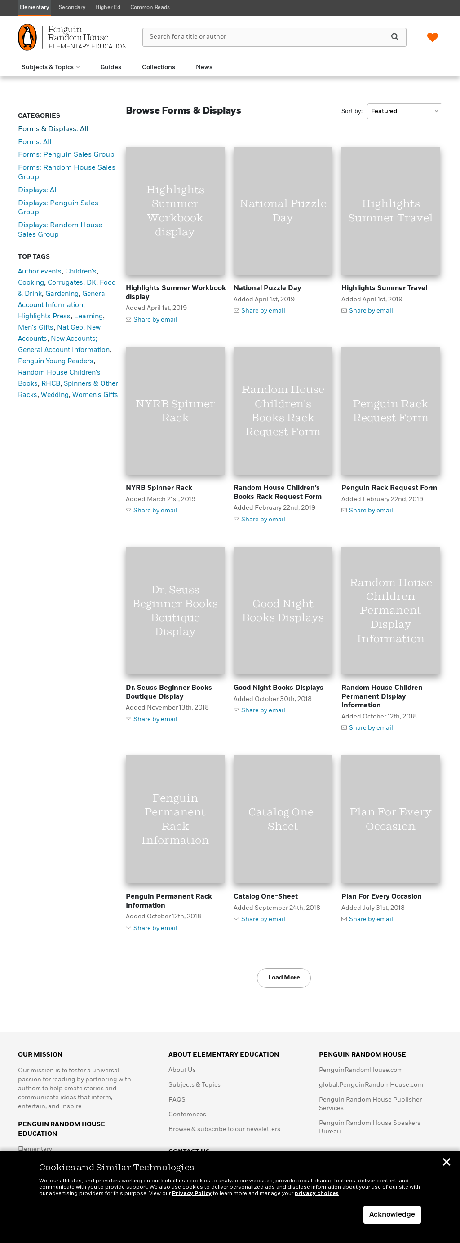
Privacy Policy (192, 1193)
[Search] (395, 36)
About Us (182, 1070)
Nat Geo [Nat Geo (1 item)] (70, 327)
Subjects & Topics (194, 1085)
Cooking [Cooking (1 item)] (31, 282)
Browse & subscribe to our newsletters (224, 1129)
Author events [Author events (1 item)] (40, 271)
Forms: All (34, 142)
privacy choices (317, 1193)
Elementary (35, 1149)
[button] (50, 67)
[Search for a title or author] (274, 37)
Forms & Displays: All (53, 129)
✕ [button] (446, 1163)
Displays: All (38, 190)
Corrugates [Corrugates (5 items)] (65, 282)
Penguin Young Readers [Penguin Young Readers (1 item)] (55, 361)
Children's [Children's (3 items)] (81, 271)
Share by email (155, 320)
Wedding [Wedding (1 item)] (55, 395)
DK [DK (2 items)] (91, 282)
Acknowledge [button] (392, 1214)
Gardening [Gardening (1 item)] (62, 294)
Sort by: (352, 112)
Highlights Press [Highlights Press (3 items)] (44, 316)
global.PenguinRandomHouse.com (371, 1085)
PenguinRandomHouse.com (361, 1070)
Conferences (187, 1114)
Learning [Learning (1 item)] (88, 316)
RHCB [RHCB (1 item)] (50, 383)
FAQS (177, 1100)
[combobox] (404, 111)
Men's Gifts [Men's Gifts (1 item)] (35, 327)
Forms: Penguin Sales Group (66, 155)
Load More (284, 977)
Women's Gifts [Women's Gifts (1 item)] (95, 395)
